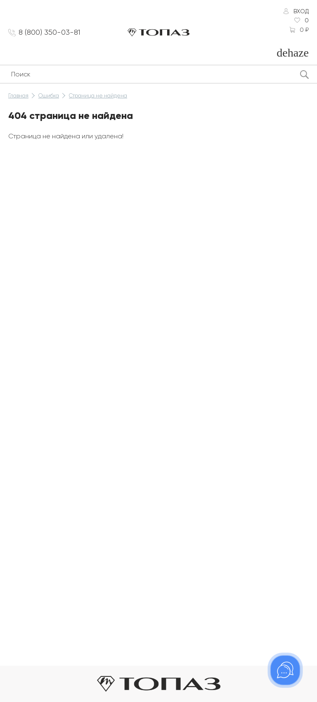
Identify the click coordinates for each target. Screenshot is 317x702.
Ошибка (48, 95)
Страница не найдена (98, 95)
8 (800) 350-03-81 (49, 32)
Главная (18, 95)
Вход (301, 11)
